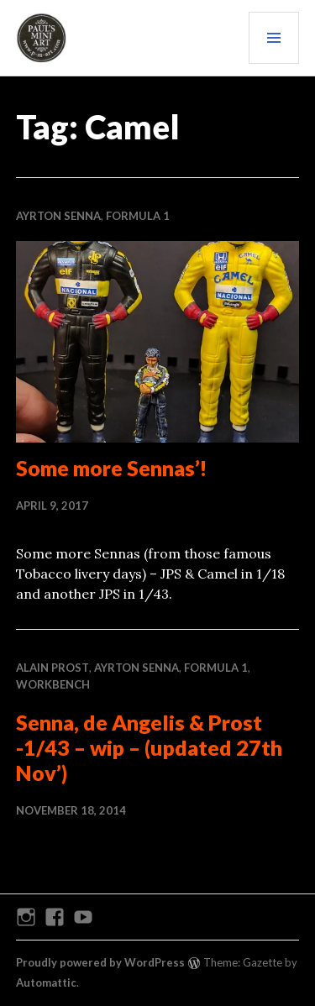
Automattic (46, 982)
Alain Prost (52, 667)
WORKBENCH (53, 684)
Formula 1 (138, 216)
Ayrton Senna (58, 216)
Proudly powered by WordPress (100, 962)
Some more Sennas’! (111, 467)
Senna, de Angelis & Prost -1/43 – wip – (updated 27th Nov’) (149, 747)
